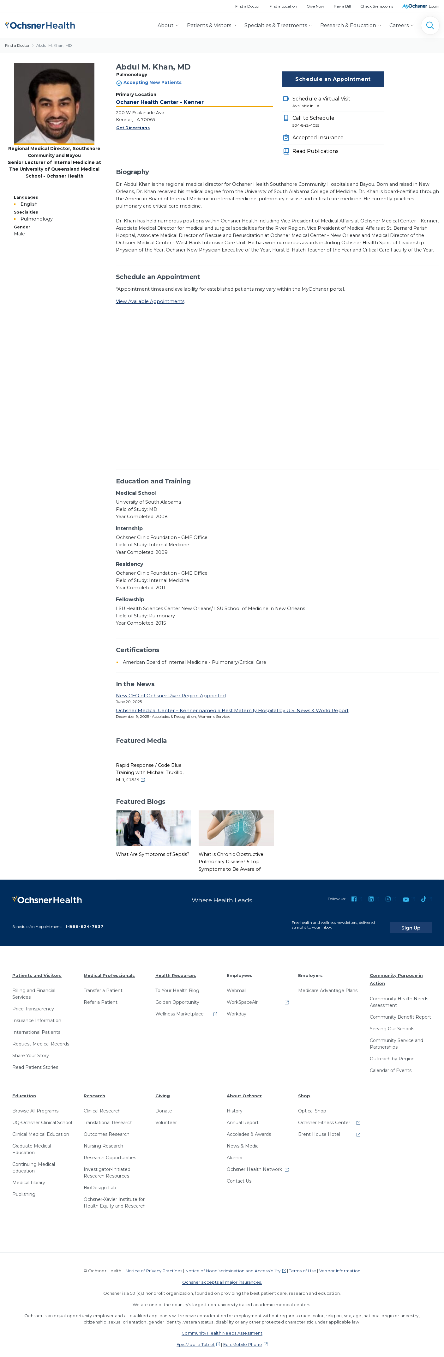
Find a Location (283, 6)
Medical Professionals (109, 969)
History (235, 1105)
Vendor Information (339, 1265)
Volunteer (166, 1117)
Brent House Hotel (319, 1128)
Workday (236, 1008)
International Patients (36, 1026)
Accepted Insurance (318, 138)
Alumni (234, 1152)
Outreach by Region (392, 1053)
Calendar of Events (390, 1065)
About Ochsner (244, 1090)
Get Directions (133, 127)
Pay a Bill (342, 6)
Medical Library (28, 1177)
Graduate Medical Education (31, 1143)
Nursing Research (103, 1140)
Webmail (236, 985)
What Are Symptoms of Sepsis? (152, 854)
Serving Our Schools (392, 1023)
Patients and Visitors (37, 969)
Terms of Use (302, 1265)
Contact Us (239, 1175)
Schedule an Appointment (332, 79)
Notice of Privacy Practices (154, 1265)
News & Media (243, 1140)
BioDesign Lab (100, 1182)
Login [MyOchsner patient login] (434, 6)
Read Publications (315, 151)
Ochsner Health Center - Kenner (160, 102)
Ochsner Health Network (254, 1163)
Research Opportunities (110, 1152)
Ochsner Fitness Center (324, 1117)
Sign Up (420, 922)
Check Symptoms (376, 6)
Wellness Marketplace (179, 1008)
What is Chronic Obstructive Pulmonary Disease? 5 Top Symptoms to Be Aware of (231, 861)
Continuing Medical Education (33, 1162)
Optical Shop (312, 1105)
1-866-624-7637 (84, 920)
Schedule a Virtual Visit (338, 102)
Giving (162, 1090)
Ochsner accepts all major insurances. (222, 1276)
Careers (399, 25)
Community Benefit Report (400, 1011)
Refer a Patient (100, 996)
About (166, 25)
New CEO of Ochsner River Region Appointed (171, 696)
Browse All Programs (35, 1105)
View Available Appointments (150, 301)
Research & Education (348, 25)
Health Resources (175, 969)
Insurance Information (36, 1015)
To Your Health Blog (177, 985)
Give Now (315, 6)
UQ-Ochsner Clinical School (42, 1117)
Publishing (23, 1188)
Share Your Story (30, 1050)
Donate (163, 1105)
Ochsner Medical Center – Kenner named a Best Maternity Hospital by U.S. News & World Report (232, 710)
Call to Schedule (338, 121)
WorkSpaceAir (242, 996)
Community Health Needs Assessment (399, 996)
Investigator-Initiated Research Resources (107, 1167)
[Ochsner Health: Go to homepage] (40, 24)
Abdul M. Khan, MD (54, 45)
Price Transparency (33, 1003)
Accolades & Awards (249, 1128)
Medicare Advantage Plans (327, 985)
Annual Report (243, 1117)
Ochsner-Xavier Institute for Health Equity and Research (115, 1197)
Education (24, 1090)
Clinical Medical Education (40, 1128)
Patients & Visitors (209, 25)
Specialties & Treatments (275, 25)
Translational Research (108, 1117)
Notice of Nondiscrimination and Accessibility (233, 1265)
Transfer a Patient (103, 985)
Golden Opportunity (177, 996)
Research (94, 1090)
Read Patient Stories (35, 1061)
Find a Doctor (247, 6)
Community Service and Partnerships (396, 1038)
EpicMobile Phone (242, 1338)
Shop (304, 1090)
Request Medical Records (40, 1038)
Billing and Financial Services (33, 988)
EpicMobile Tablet (196, 1338)
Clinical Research (102, 1105)
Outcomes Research (106, 1128)
